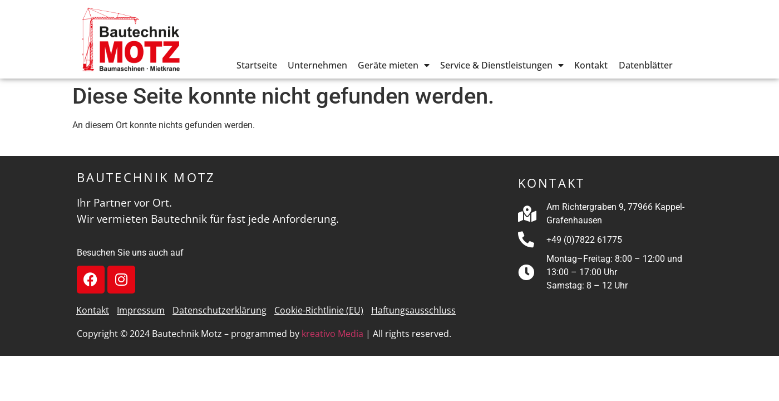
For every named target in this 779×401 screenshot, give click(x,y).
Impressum (141, 310)
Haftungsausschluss (413, 310)
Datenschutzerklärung (219, 310)
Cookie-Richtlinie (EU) (318, 310)
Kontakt (591, 65)
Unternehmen (317, 65)
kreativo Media (332, 333)
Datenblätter (646, 65)
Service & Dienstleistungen (502, 65)
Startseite (256, 65)
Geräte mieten (394, 65)
